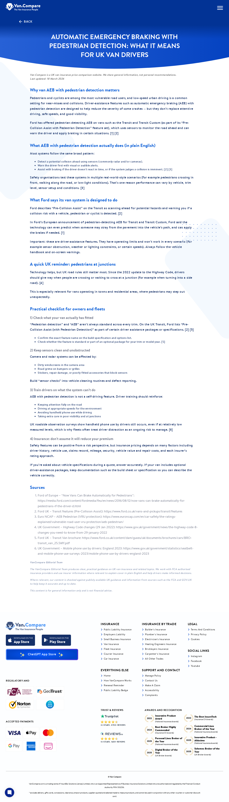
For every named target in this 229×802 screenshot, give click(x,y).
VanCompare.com (36, 784)
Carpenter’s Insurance (157, 653)
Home (107, 675)
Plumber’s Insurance (156, 634)
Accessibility (152, 690)
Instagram (196, 656)
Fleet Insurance (112, 648)
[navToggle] (220, 8)
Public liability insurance (117, 629)
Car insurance (111, 658)
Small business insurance (117, 639)
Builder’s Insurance (155, 629)
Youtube (195, 665)
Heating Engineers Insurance (161, 644)
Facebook (196, 661)
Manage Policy (153, 675)
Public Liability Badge (116, 690)
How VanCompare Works (117, 680)
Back (25, 21)
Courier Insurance (113, 653)
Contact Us (151, 680)
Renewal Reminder (114, 685)
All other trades (154, 658)
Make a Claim (152, 685)
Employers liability (114, 634)
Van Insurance (111, 644)
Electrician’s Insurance (157, 639)
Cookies (195, 639)
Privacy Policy (199, 634)
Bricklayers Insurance (157, 648)
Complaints (151, 695)
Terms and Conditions (203, 629)
